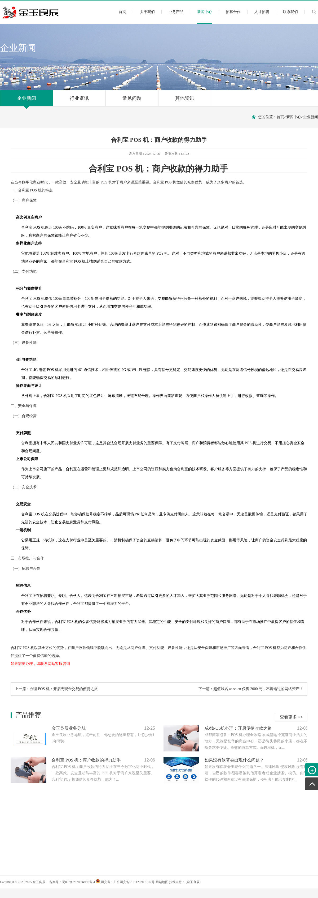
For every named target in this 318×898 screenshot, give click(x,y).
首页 (122, 12)
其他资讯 (184, 101)
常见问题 (132, 101)
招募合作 (233, 12)
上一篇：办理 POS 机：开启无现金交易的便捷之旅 (56, 689)
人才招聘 (261, 12)
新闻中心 (204, 16)
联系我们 (290, 12)
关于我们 (147, 12)
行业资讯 (79, 101)
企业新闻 (26, 101)
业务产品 (176, 12)
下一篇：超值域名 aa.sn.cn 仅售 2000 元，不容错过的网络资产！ (250, 689)
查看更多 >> (291, 717)
